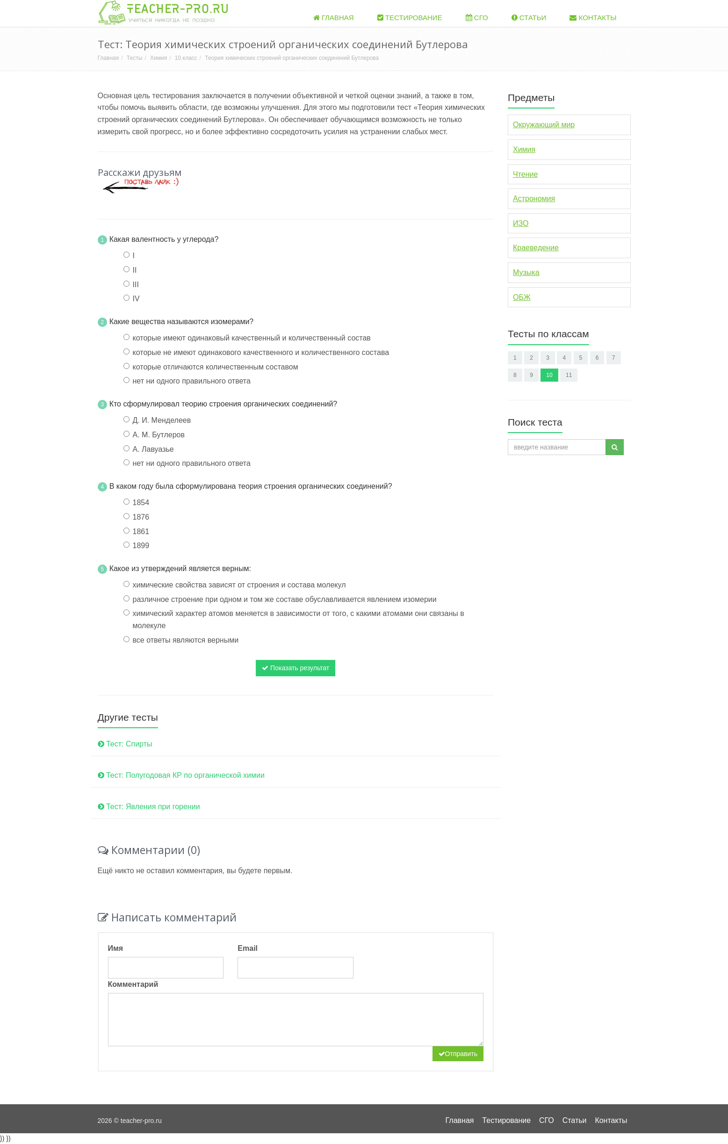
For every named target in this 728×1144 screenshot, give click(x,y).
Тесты (134, 58)
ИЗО (520, 223)
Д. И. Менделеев (162, 420)
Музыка (526, 272)
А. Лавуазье (153, 449)
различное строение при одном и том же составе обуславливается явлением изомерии (285, 599)
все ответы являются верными (186, 640)
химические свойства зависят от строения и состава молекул (239, 585)
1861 (141, 532)
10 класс (186, 58)
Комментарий (133, 984)
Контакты (592, 18)
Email (248, 948)
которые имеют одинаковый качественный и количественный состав (252, 338)
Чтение (525, 174)
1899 (141, 546)
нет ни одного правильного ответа (192, 381)
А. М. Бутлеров (159, 435)
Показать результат (295, 668)
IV (136, 299)
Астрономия (534, 199)
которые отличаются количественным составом (215, 367)
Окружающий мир (544, 125)
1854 (141, 503)
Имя (115, 948)
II (135, 270)
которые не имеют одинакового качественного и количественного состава (261, 352)
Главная (333, 18)
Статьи (529, 18)
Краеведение (536, 248)
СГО (477, 18)
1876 (141, 517)
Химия (158, 58)
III (136, 285)
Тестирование (409, 18)
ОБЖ (522, 297)
